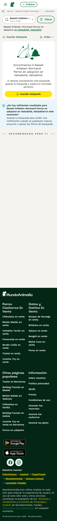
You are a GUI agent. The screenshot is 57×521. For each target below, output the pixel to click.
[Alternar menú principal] (5, 4)
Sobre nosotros (37, 378)
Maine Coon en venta (37, 343)
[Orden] (47, 37)
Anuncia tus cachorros (35, 416)
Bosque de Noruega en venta (39, 318)
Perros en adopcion (13, 430)
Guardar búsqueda (15, 37)
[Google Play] (15, 442)
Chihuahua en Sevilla (10, 406)
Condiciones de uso (39, 400)
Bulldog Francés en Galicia (13, 414)
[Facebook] (10, 462)
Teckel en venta (11, 353)
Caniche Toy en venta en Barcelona (13, 423)
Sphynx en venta (38, 330)
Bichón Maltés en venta (12, 324)
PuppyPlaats (39, 474)
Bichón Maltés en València (12, 397)
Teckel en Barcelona (13, 381)
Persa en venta (37, 350)
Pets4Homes (9, 474)
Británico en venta (39, 325)
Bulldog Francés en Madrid (13, 389)
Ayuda (32, 389)
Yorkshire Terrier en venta (13, 332)
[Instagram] (18, 462)
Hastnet (24, 474)
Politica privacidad (39, 383)
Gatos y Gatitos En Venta (36, 307)
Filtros (46, 19)
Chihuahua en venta (13, 316)
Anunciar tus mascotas (36, 407)
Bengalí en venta (38, 336)
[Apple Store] (14, 452)
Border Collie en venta (11, 346)
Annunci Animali (35, 478)
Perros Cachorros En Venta (12, 307)
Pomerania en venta (13, 339)
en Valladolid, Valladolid (27, 30)
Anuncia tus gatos (38, 422)
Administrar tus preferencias (18, 508)
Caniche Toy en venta (10, 360)
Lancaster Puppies (15, 483)
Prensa (32, 394)
